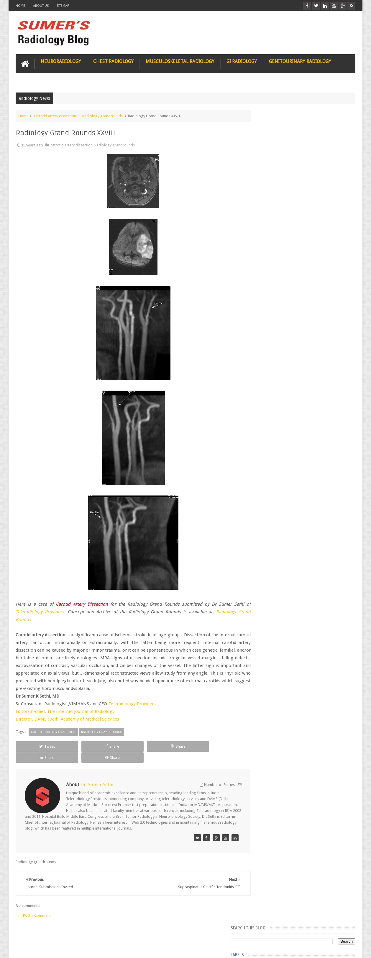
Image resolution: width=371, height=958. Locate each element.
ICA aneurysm (268, 325)
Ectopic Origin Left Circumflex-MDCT (317, 627)
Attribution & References (103, 931)
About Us (41, 6)
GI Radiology (241, 61)
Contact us (340, 931)
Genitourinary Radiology (300, 61)
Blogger (347, 949)
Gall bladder (267, 219)
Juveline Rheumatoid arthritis (280, 356)
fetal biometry (268, 399)
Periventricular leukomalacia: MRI (314, 654)
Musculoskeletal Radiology (180, 61)
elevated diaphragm (273, 378)
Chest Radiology (113, 61)
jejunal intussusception (276, 452)
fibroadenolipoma (272, 409)
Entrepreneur (267, 176)
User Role (30, 931)
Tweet (37, 746)
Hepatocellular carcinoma (278, 314)
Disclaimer (60, 931)
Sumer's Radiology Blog (73, 949)
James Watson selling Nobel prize (288, 546)
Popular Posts (270, 480)
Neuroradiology (61, 61)
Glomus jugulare (271, 240)
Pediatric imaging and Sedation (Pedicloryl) (298, 495)
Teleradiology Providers (132, 703)
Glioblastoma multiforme (278, 229)
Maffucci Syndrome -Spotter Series (316, 569)
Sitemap (63, 6)
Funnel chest (267, 208)
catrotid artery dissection (55, 115)
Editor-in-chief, (31, 711)
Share (82, 746)
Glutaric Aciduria (271, 261)
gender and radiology (275, 420)
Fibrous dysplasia (271, 197)
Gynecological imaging (276, 282)
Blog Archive (338, 480)
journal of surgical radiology (280, 462)
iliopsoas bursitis (271, 441)
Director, (25, 718)
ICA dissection (268, 335)
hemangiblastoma (272, 431)
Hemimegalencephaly (274, 303)
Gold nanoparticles (273, 272)
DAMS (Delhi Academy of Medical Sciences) (78, 718)
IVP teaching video (272, 346)
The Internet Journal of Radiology (80, 711)
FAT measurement (272, 187)
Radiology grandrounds (102, 115)
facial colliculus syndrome (278, 388)
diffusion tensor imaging (277, 367)
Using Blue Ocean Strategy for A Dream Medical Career (300, 810)
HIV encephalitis (270, 293)
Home (20, 6)
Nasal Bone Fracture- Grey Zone (312, 518)
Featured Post (304, 480)
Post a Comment (37, 903)
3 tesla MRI (266, 155)
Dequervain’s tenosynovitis (279, 165)
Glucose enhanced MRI (275, 250)
